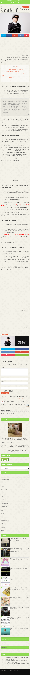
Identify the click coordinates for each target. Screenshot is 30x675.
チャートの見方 (4, 493)
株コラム (3, 513)
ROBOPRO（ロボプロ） (6, 479)
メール (2, 381)
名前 (2, 377)
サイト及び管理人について (4, 670)
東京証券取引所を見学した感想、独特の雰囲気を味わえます (19, 608)
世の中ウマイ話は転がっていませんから (11, 80)
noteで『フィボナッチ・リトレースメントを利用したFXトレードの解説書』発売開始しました (19, 628)
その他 (2, 486)
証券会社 (3, 527)
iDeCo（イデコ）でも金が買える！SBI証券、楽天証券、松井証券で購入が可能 (19, 588)
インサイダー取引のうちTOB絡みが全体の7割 (12, 69)
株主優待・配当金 (5, 517)
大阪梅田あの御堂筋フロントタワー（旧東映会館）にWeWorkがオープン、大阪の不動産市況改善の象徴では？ (19, 550)
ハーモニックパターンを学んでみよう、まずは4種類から (19, 578)
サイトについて (4, 489)
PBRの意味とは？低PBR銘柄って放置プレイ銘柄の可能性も (19, 598)
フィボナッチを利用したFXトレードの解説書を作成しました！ (19, 618)
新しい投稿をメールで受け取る (7, 391)
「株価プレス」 (15, 2)
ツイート (2, 642)
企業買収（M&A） (5, 334)
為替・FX (3, 523)
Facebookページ (5, 647)
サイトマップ (16, 670)
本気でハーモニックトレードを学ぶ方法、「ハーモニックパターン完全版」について (19, 559)
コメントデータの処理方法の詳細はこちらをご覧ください (13, 398)
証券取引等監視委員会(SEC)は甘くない (11, 71)
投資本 (2, 510)
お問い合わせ (11, 670)
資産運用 (3, 530)
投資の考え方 (4, 506)
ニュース (3, 496)
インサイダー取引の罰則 (8, 77)
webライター (4, 482)
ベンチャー (3, 499)
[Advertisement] (12, 47)
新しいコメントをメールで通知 (7, 390)
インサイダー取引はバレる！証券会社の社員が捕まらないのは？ (14, 74)
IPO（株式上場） (4, 475)
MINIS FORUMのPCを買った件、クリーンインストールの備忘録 (19, 539)
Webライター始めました (7, 442)
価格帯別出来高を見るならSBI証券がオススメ (19, 568)
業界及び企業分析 (5, 520)
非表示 (16, 66)
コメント (2, 367)
